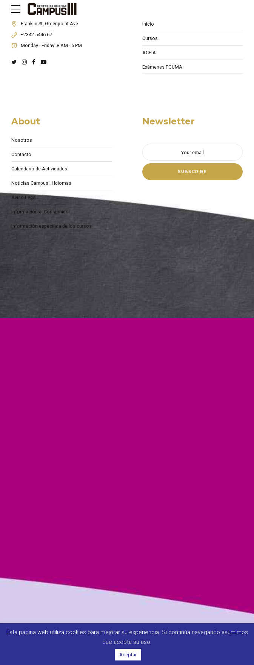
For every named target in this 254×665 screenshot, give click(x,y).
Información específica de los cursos (51, 226)
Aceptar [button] (128, 654)
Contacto (21, 154)
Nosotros (21, 140)
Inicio (148, 24)
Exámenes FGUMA (162, 67)
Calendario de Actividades (39, 169)
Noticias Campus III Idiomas (41, 183)
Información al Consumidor (40, 212)
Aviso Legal (24, 197)
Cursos (150, 38)
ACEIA (149, 52)
